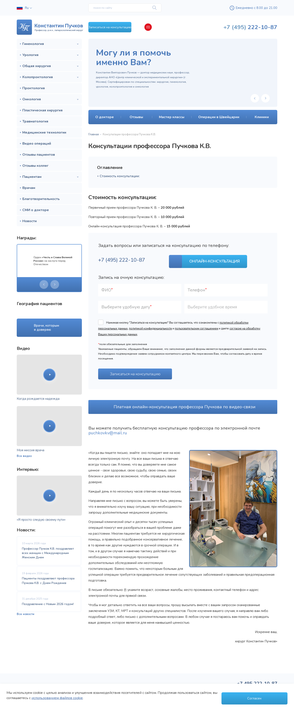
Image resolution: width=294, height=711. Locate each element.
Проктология (33, 88)
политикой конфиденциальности (150, 325)
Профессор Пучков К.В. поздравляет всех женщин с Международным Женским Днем (48, 553)
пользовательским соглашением (196, 325)
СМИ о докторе (35, 210)
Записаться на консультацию (125, 27)
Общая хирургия (36, 66)
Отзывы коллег (35, 165)
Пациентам (31, 176)
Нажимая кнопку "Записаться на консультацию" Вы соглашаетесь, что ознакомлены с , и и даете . (179, 325)
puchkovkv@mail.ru (107, 430)
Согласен (254, 698)
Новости (29, 221)
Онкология (31, 99)
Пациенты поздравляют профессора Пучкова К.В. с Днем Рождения (48, 582)
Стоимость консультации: (120, 176)
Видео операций (36, 143)
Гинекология (33, 43)
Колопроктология (37, 77)
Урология (30, 55)
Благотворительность (41, 199)
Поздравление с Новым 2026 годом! (48, 607)
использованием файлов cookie (57, 700)
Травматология (35, 121)
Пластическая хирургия (42, 110)
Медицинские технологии (44, 132)
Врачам (28, 187)
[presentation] (44, 284)
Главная (93, 134)
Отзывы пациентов (38, 154)
